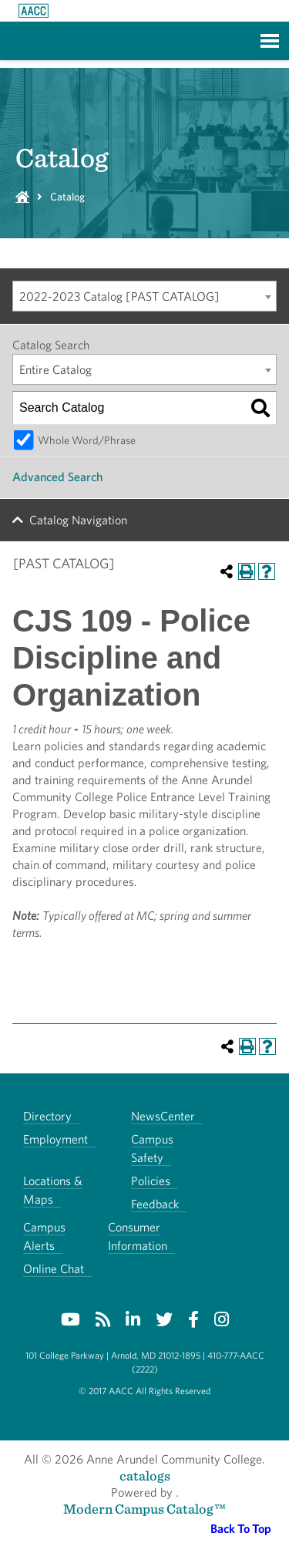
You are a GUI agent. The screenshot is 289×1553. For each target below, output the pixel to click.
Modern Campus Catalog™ (144, 1509)
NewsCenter (163, 1116)
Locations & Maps (52, 1190)
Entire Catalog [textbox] (55, 369)
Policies (150, 1181)
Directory (47, 1116)
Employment (55, 1139)
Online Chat (53, 1269)
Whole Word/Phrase (87, 439)
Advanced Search (57, 477)
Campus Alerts (44, 1236)
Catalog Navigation (78, 520)
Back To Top (240, 1528)
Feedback (155, 1204)
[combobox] (144, 296)
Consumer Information (137, 1236)
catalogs (144, 1475)
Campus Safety (152, 1148)
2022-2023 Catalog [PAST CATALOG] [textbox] (119, 296)
